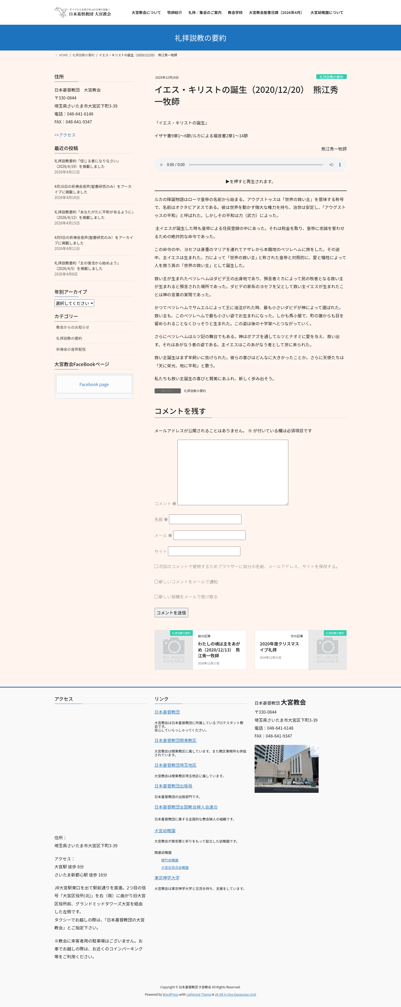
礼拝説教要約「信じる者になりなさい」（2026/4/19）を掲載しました (88, 163)
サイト (161, 551)
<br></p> (101, 767)
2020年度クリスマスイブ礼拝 (279, 646)
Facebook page (94, 384)
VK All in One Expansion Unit (235, 994)
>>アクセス (65, 135)
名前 (161, 519)
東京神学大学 (167, 877)
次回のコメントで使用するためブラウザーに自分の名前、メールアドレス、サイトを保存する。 (249, 566)
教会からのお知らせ (73, 327)
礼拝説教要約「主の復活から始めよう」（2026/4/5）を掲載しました (88, 265)
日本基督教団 (167, 712)
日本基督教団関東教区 (176, 740)
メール (163, 535)
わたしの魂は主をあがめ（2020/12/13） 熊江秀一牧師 (219, 649)
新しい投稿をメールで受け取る (188, 596)
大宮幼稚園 (165, 830)
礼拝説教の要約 (331, 76)
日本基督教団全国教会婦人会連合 (186, 807)
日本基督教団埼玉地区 (176, 765)
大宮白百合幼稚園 (175, 867)
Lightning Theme (198, 994)
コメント (166, 503)
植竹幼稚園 (170, 860)
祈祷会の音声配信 (71, 349)
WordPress (171, 994)
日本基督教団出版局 (173, 786)
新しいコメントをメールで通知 (188, 581)
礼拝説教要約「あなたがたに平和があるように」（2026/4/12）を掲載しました (94, 214)
